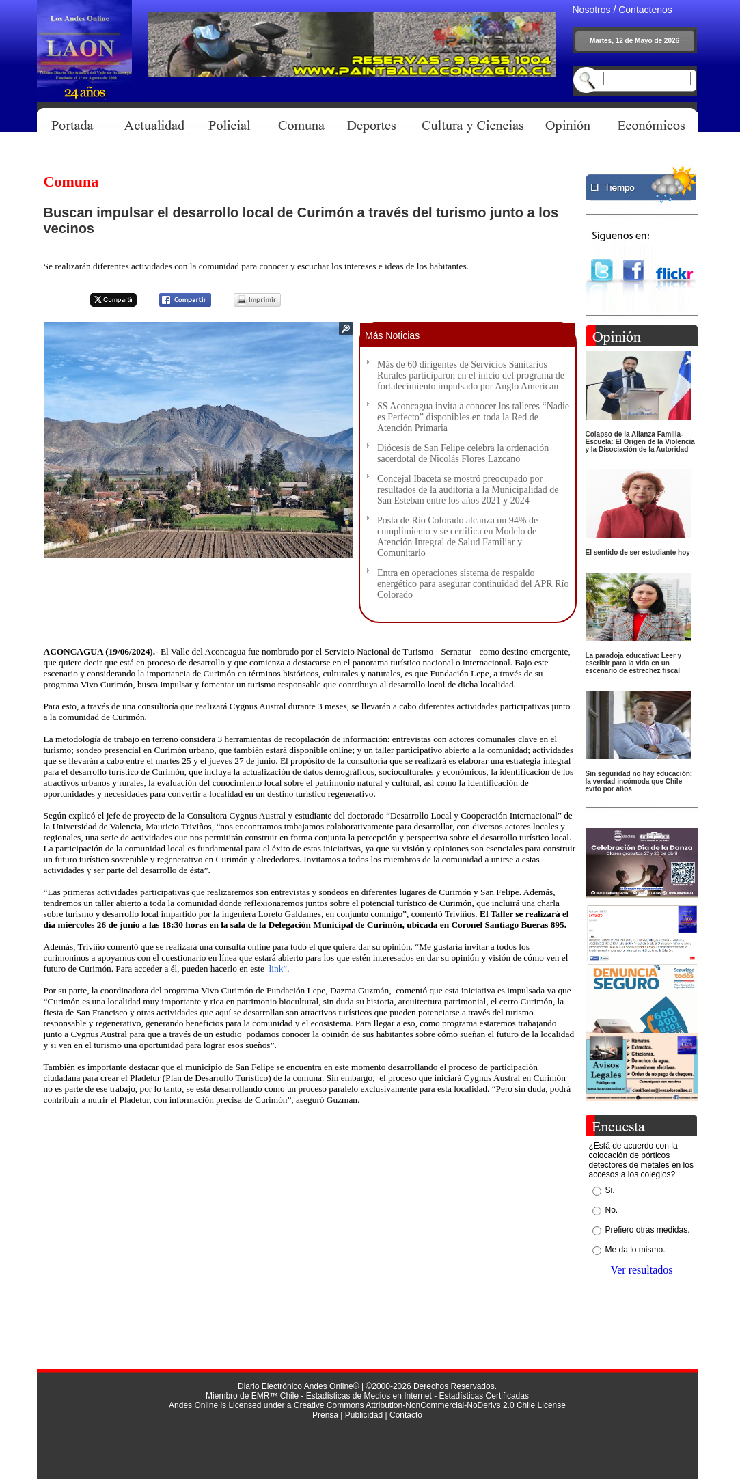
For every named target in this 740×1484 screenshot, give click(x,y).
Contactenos (645, 9)
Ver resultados (641, 1270)
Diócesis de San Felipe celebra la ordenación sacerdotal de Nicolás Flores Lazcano (463, 453)
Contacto (405, 1415)
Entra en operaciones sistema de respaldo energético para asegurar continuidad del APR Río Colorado (472, 584)
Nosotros (592, 9)
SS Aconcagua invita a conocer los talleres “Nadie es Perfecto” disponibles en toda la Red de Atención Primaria (473, 417)
